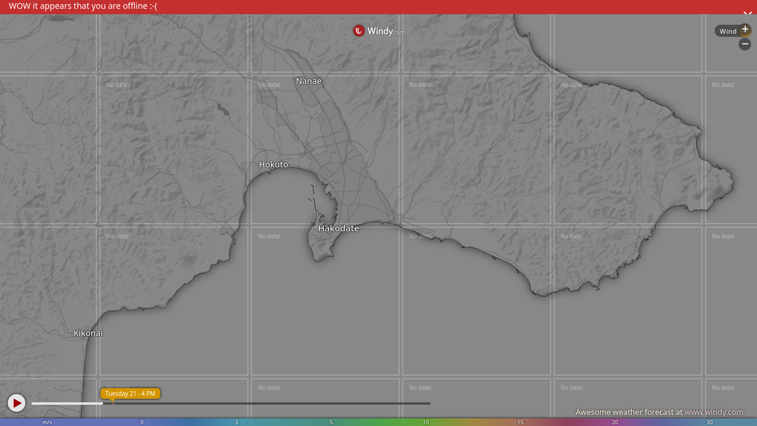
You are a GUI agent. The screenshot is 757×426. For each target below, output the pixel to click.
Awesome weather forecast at (659, 411)
